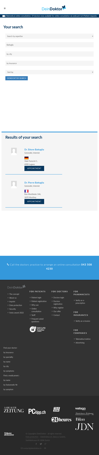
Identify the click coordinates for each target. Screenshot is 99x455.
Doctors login (58, 297)
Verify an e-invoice (83, 321)
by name (6, 362)
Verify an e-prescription (80, 301)
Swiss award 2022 (16, 313)
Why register (58, 308)
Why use (34, 305)
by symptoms (8, 371)
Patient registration (39, 301)
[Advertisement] (49, 107)
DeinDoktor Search (16, 78)
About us (12, 298)
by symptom (8, 389)
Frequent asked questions (37, 320)
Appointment (34, 168)
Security (12, 309)
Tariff (33, 315)
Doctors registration (57, 302)
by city (6, 366)
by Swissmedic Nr (10, 385)
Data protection (15, 305)
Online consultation (36, 310)
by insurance (8, 352)
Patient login (36, 297)
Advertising (80, 343)
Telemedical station (83, 339)
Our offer (57, 311)
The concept (14, 294)
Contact (56, 315)
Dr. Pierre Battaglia (34, 182)
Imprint (12, 301)
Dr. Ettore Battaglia (34, 149)
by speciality (8, 357)
